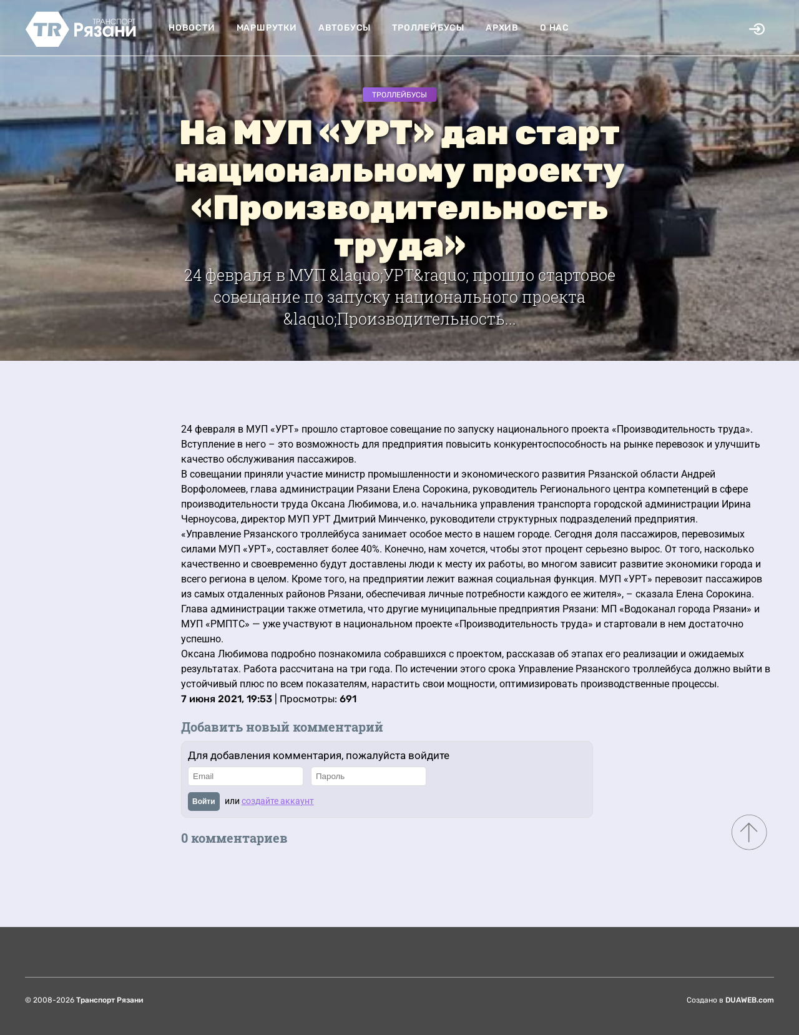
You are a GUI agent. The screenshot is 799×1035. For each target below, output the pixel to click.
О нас (554, 27)
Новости (192, 27)
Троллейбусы (428, 27)
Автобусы (344, 27)
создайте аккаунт (278, 801)
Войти (203, 801)
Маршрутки (267, 27)
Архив (502, 27)
